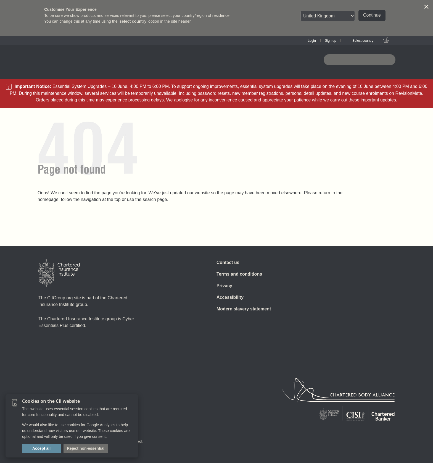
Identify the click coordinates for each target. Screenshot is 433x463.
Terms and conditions (239, 274)
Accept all (41, 448)
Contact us (227, 262)
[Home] (59, 273)
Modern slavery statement (243, 309)
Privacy (224, 285)
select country (133, 21)
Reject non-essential (85, 448)
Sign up (330, 41)
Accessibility (230, 297)
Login (312, 41)
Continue (372, 15)
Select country (362, 41)
